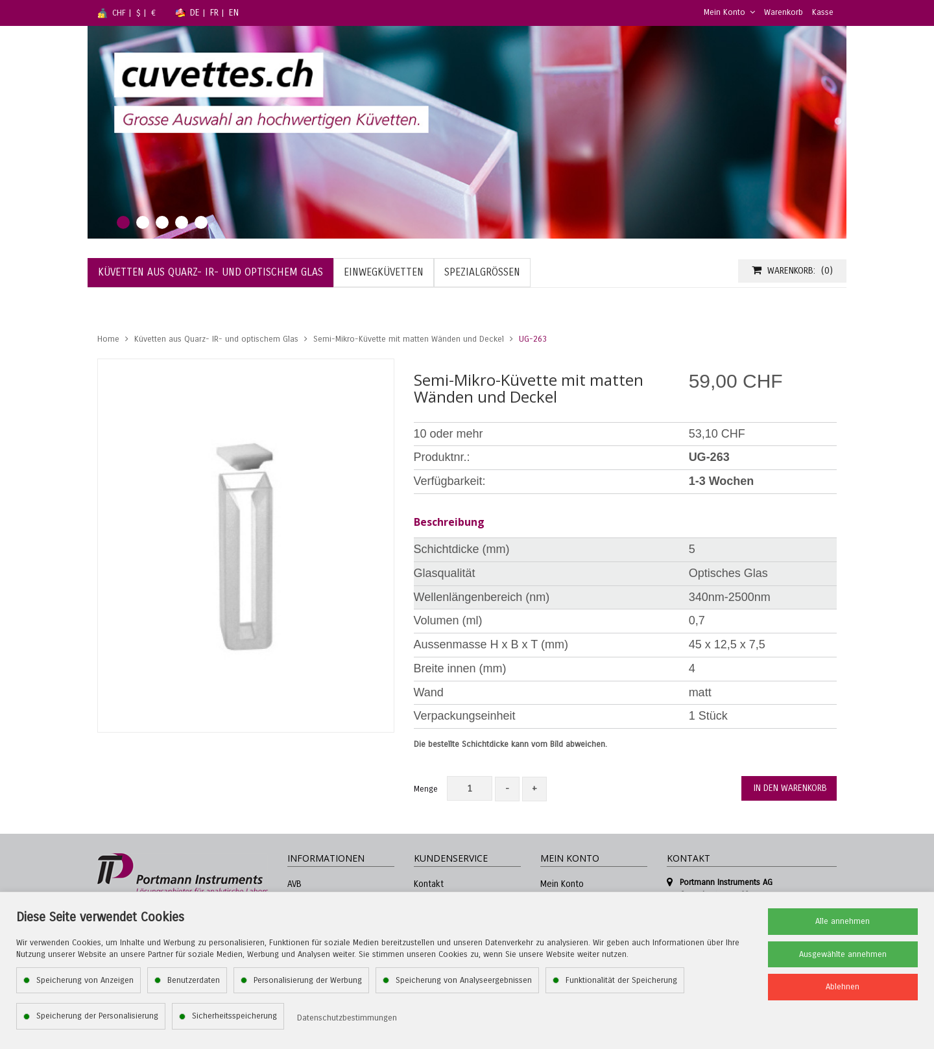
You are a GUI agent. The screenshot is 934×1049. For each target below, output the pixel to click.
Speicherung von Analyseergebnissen (464, 980)
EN (234, 12)
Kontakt (429, 884)
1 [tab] (123, 222)
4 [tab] (181, 222)
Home (108, 339)
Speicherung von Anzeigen (85, 980)
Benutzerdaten (193, 980)
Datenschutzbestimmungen (347, 1018)
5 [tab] (201, 222)
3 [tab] (162, 222)
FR (214, 12)
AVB (294, 884)
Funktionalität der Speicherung (621, 980)
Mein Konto (729, 12)
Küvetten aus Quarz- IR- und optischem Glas (216, 339)
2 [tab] (142, 222)
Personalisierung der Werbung (308, 980)
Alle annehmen (842, 921)
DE (195, 12)
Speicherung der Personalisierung (97, 1016)
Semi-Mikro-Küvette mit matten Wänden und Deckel (408, 339)
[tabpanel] (467, 132)
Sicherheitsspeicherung (234, 1016)
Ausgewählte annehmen (843, 954)
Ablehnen (842, 987)
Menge (426, 789)
